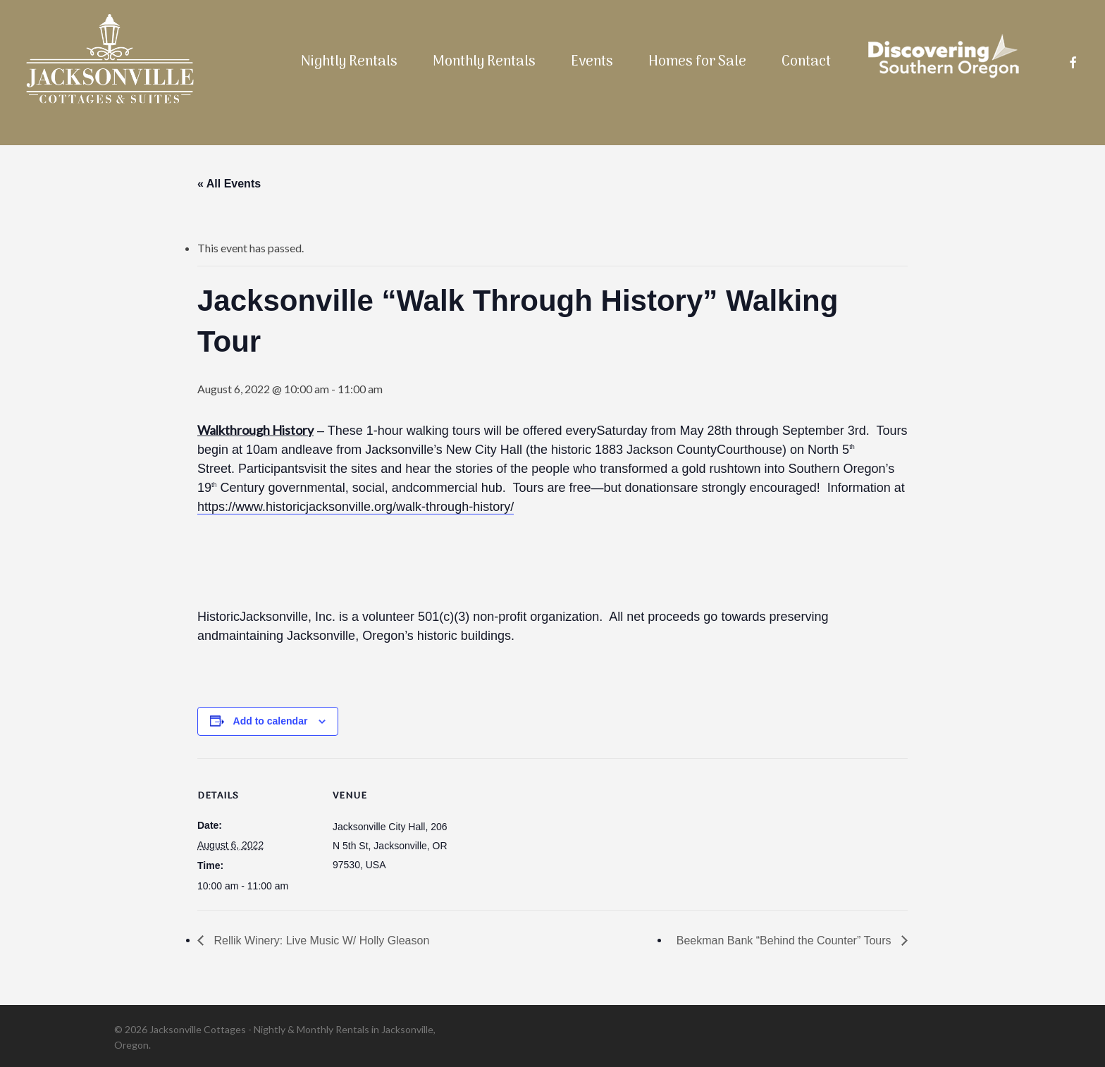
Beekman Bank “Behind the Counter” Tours (785, 940)
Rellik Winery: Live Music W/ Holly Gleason (320, 940)
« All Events (229, 184)
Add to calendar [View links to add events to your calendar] (270, 721)
